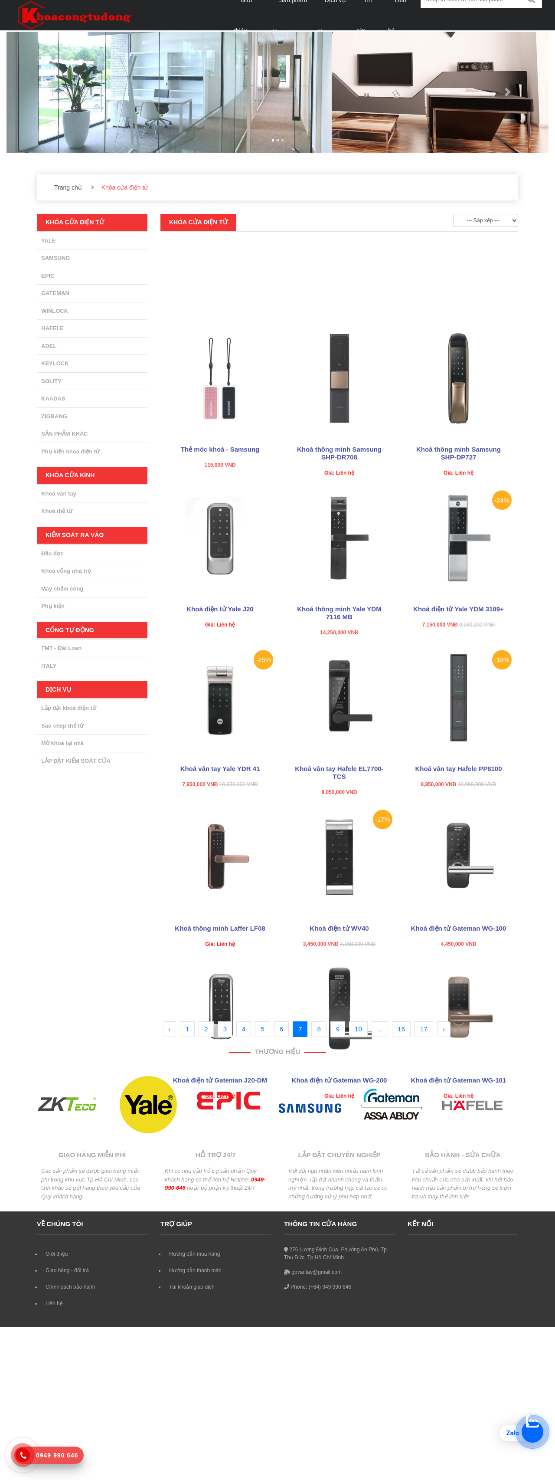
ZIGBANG (54, 416)
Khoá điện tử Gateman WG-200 (339, 1212)
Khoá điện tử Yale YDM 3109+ (458, 741)
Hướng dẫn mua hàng (194, 1254)
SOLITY (51, 381)
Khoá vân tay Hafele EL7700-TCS (339, 904)
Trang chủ (68, 187)
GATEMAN (55, 293)
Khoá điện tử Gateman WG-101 (458, 1212)
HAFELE (52, 328)
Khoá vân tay (58, 493)
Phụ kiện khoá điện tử (70, 451)
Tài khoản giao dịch (192, 1287)
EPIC (47, 275)
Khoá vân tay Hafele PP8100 (458, 900)
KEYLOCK (55, 363)
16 (401, 1029)
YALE (48, 240)
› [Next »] (444, 1029)
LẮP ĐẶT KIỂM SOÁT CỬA (76, 761)
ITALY (48, 666)
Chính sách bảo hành (70, 1287)
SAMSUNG (55, 258)
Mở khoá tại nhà (62, 743)
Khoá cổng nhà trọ (66, 571)
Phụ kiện (53, 606)
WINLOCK (54, 311)
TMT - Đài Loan (61, 648)
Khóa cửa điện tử (198, 222)
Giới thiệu (57, 1254)
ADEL (48, 346)
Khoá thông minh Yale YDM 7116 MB (339, 744)
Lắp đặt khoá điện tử (68, 708)
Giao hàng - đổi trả (67, 1270)
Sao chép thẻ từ (62, 725)
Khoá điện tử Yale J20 (219, 741)
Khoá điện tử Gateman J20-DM (220, 1212)
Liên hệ (54, 1303)
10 (358, 1029)
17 (424, 1029)
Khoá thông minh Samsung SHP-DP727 (458, 585)
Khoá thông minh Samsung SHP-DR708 (339, 585)
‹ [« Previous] (169, 1029)
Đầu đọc (52, 553)
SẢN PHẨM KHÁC (64, 433)
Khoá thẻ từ (56, 511)
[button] (47, 92)
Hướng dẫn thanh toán (195, 1270)
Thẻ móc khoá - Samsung (220, 581)
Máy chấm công (62, 588)
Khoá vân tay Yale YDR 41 (220, 900)
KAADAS (53, 398)
